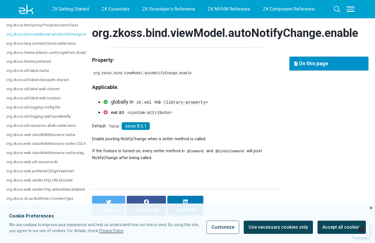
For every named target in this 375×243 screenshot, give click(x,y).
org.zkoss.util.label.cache (31, 76)
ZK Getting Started (70, 9)
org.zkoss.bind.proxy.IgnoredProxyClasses (49, 21)
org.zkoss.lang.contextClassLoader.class (47, 48)
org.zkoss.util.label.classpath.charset (43, 85)
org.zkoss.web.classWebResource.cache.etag (52, 158)
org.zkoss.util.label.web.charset (37, 94)
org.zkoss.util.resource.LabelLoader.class (47, 130)
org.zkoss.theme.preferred (32, 67)
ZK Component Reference (289, 9)
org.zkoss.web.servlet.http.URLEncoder (45, 185)
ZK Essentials (116, 9)
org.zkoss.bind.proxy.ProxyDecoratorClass (48, 30)
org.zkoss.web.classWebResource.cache (47, 140)
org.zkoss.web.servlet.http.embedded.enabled (52, 194)
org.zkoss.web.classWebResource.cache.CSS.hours (58, 149)
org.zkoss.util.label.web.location (38, 103)
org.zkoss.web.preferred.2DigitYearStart (46, 176)
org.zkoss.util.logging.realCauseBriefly (44, 121)
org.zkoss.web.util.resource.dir (36, 167)
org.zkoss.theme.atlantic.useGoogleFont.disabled (55, 57)
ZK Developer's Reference (168, 9)
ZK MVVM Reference (229, 9)
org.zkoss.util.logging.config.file (37, 112)
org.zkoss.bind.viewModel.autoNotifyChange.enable (58, 39)
